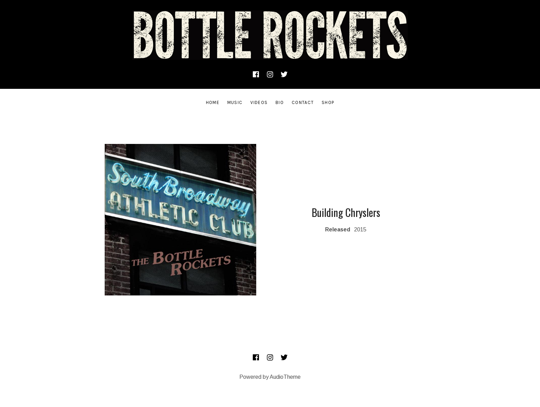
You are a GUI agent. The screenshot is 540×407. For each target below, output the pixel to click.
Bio (280, 102)
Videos (259, 102)
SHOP (328, 102)
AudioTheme (285, 377)
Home (212, 102)
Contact (303, 102)
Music (235, 102)
